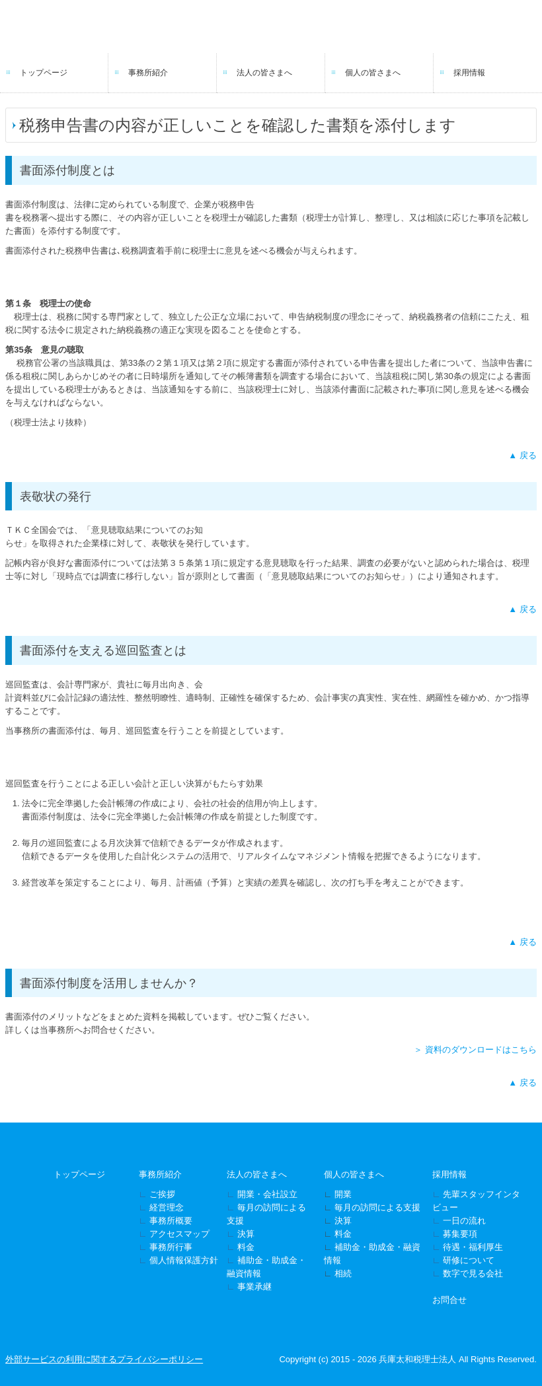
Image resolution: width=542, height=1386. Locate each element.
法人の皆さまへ (264, 72)
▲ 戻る (522, 455)
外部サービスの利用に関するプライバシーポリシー (104, 1359)
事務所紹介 (148, 72)
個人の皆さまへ (373, 72)
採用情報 (469, 72)
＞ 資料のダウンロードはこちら (475, 1050)
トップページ (43, 72)
